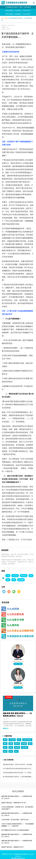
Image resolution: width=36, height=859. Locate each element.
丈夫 (8, 576)
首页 (2, 18)
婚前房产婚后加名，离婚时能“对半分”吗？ (14, 803)
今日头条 (15, 576)
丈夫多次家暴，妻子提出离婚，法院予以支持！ (15, 819)
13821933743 (18, 661)
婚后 (8, 580)
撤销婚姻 (21, 580)
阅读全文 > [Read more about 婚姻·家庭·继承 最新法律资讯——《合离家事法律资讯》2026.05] (6, 728)
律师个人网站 (18, 664)
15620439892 (18, 685)
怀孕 (13, 580)
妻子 (31, 576)
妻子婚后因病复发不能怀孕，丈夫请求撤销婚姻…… (18, 776)
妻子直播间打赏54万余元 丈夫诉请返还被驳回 (15, 830)
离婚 (6, 18)
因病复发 (23, 576)
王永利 (18, 659)
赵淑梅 (18, 683)
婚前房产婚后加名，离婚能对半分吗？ (12, 847)
